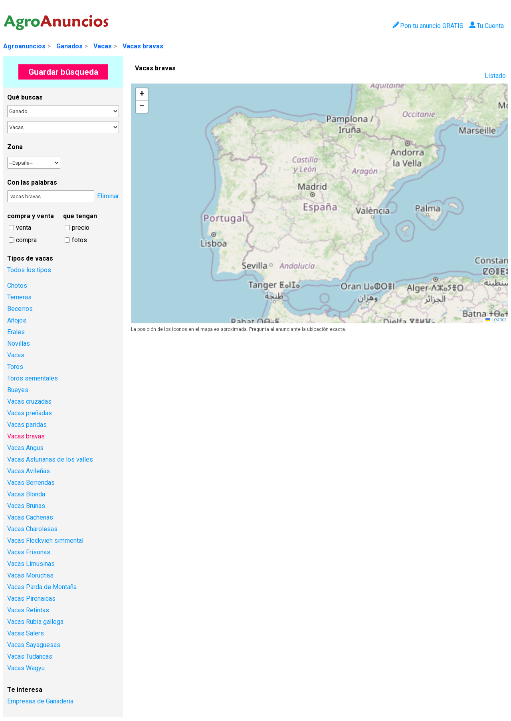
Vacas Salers (25, 633)
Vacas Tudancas (29, 656)
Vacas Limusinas (31, 564)
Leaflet (495, 320)
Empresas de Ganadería (40, 701)
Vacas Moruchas (30, 575)
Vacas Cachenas (30, 517)
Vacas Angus (25, 448)
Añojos (16, 320)
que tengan (80, 216)
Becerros (20, 309)
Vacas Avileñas (28, 471)
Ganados (69, 46)
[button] (142, 94)
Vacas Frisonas (28, 552)
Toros (15, 366)
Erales (16, 332)
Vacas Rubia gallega (35, 621)
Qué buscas (25, 97)
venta (23, 227)
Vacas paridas (27, 424)
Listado (495, 76)
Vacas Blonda (26, 494)
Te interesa (24, 689)
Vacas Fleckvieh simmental (45, 540)
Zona (15, 147)
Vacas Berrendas (31, 482)
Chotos (17, 285)
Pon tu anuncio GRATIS (427, 26)
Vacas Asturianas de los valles (50, 459)
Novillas (18, 343)
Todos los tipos (29, 270)
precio (80, 227)
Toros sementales (32, 378)
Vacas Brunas (26, 506)
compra (26, 240)
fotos (79, 240)
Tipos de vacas (30, 258)
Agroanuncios (24, 46)
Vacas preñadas (29, 413)
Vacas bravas (143, 46)
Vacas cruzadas (29, 401)
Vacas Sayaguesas (33, 645)
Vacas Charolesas (32, 529)
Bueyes (17, 390)
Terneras (19, 297)
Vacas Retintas (28, 610)
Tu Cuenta (486, 26)
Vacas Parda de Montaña (42, 587)
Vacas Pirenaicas (31, 598)
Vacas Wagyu (26, 668)
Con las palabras (32, 182)
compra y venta (30, 216)
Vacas (102, 46)
